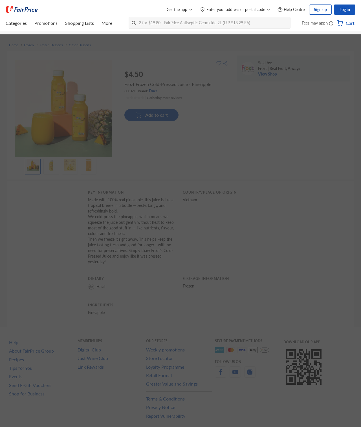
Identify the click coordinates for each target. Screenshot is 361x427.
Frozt (153, 91)
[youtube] (235, 375)
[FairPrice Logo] (22, 9)
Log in (345, 9)
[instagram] (250, 375)
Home (13, 45)
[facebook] (220, 375)
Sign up (320, 9)
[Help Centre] (291, 9)
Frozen (29, 45)
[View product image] (32, 165)
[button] (331, 23)
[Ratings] (154, 98)
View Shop (267, 74)
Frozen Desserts (51, 45)
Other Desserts (80, 45)
